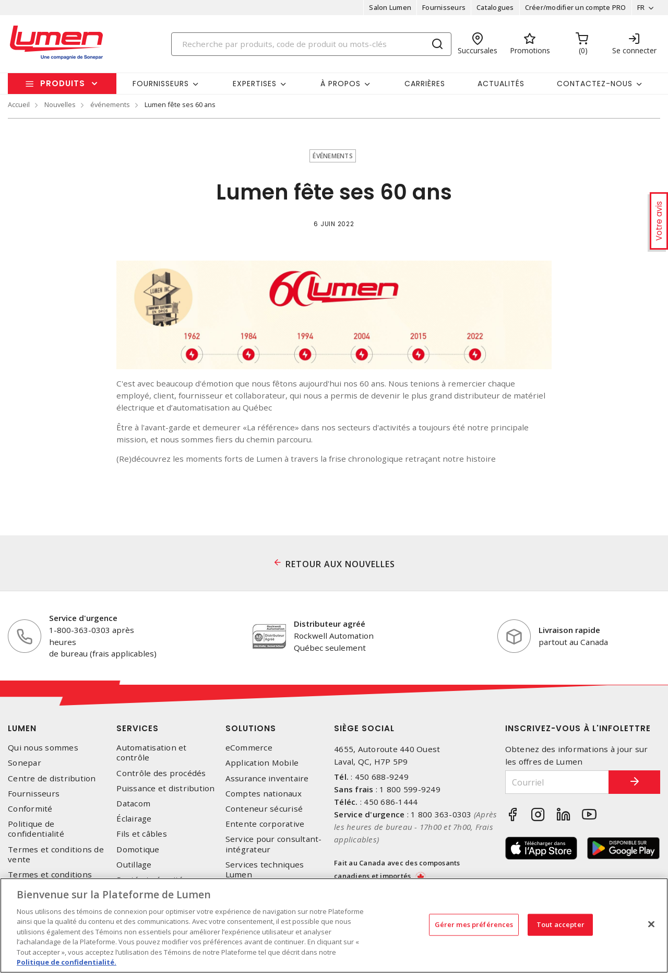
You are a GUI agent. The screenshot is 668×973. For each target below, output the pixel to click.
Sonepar (24, 763)
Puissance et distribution (165, 788)
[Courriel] (557, 782)
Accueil (19, 104)
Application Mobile (262, 763)
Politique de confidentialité (36, 829)
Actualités (501, 83)
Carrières (424, 83)
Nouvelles (60, 104)
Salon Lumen (390, 7)
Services (137, 728)
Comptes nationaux (263, 794)
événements (110, 104)
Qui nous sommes (43, 748)
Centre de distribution (52, 778)
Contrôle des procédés (161, 773)
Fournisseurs (444, 7)
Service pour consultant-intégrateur (273, 844)
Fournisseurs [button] (161, 83)
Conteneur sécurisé (264, 809)
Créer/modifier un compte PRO (575, 7)
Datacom (133, 803)
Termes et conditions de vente (56, 854)
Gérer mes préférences (474, 924)
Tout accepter (560, 924)
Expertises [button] (255, 83)
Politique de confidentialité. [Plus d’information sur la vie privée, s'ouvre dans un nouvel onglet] (66, 962)
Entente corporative (265, 824)
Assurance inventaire (267, 778)
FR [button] (641, 7)
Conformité (30, 809)
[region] (334, 925)
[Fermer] (651, 923)
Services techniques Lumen (264, 870)
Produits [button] (62, 83)
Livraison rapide (569, 630)
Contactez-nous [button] (595, 83)
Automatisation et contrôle (151, 753)
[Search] (311, 44)
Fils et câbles (141, 834)
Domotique (137, 849)
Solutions (250, 728)
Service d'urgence (83, 618)
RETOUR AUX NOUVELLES (340, 564)
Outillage (133, 865)
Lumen (22, 728)
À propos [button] (340, 83)
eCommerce (248, 748)
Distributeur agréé (329, 623)
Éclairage (133, 819)
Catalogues (495, 7)
